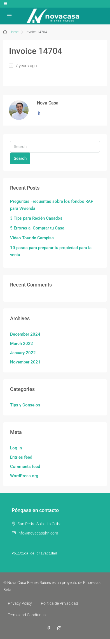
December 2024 (25, 334)
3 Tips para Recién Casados (36, 218)
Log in (16, 448)
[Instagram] (60, 628)
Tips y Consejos (25, 405)
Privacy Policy (20, 603)
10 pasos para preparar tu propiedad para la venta (51, 251)
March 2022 (21, 343)
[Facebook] (50, 628)
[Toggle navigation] (5, 4)
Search (20, 158)
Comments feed (25, 466)
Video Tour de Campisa (32, 237)
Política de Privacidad (59, 603)
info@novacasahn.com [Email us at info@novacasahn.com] (38, 533)
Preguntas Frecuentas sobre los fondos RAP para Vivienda (51, 205)
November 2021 (25, 362)
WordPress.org (24, 475)
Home (14, 32)
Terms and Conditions (27, 615)
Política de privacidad (34, 554)
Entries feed (21, 457)
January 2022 (23, 352)
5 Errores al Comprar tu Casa (37, 228)
